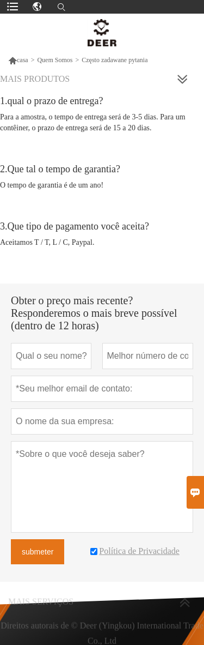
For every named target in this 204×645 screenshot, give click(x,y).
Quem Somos (54, 60)
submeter (37, 551)
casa (18, 60)
